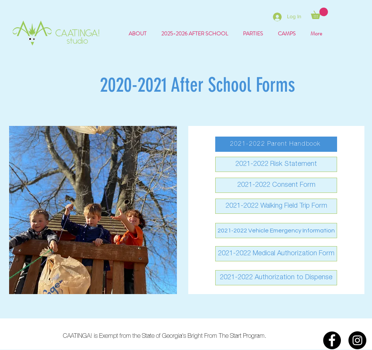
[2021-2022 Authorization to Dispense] (276, 277)
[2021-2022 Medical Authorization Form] (276, 253)
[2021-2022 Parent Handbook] (276, 144)
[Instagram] (357, 340)
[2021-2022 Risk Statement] (276, 164)
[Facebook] (332, 340)
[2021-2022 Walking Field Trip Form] (276, 206)
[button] (319, 13)
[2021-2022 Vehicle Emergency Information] (276, 230)
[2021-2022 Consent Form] (276, 185)
